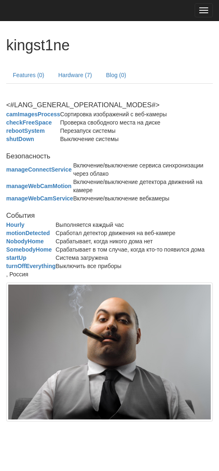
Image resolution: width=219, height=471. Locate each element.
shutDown (20, 139)
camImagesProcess (33, 114)
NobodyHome (25, 241)
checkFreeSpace (29, 122)
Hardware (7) (75, 75)
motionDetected (28, 233)
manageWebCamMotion (38, 186)
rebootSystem (25, 130)
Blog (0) (116, 75)
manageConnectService (39, 169)
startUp (16, 257)
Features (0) (28, 75)
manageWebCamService (39, 198)
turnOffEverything (31, 266)
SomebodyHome (29, 249)
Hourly (15, 224)
